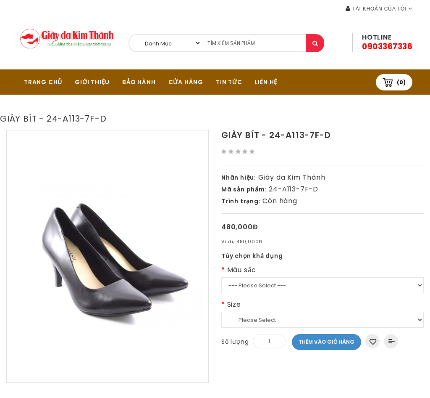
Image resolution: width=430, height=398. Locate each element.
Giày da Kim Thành (291, 177)
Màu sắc (242, 270)
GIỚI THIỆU (92, 82)
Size (234, 304)
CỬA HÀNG (185, 82)
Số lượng (235, 341)
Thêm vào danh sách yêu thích (372, 341)
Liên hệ (266, 82)
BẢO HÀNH (138, 82)
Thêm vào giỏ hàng (326, 341)
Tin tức (229, 82)
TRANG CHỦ (43, 82)
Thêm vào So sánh (391, 341)
